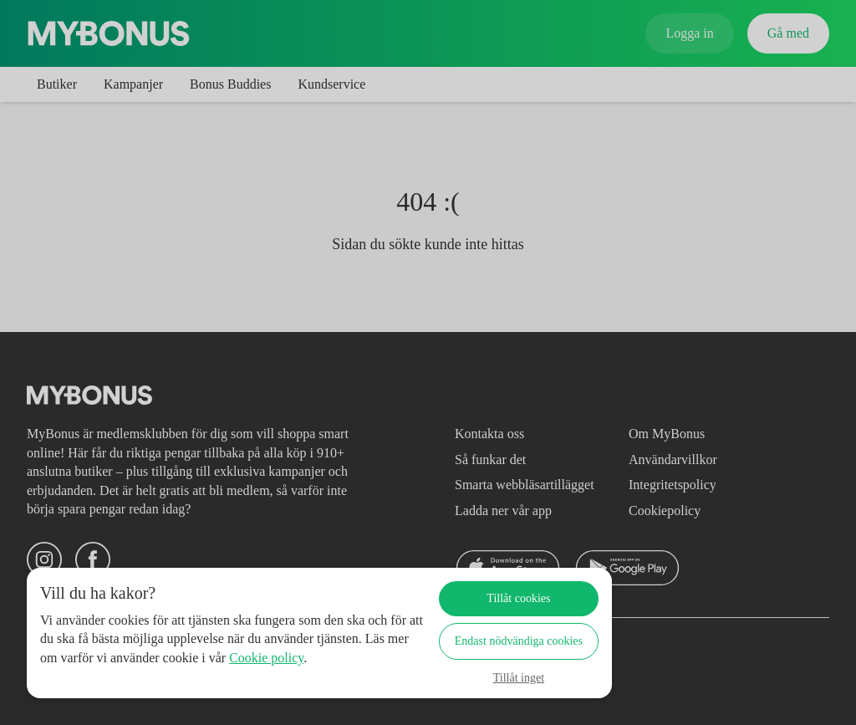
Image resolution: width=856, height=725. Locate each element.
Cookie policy (101, 675)
